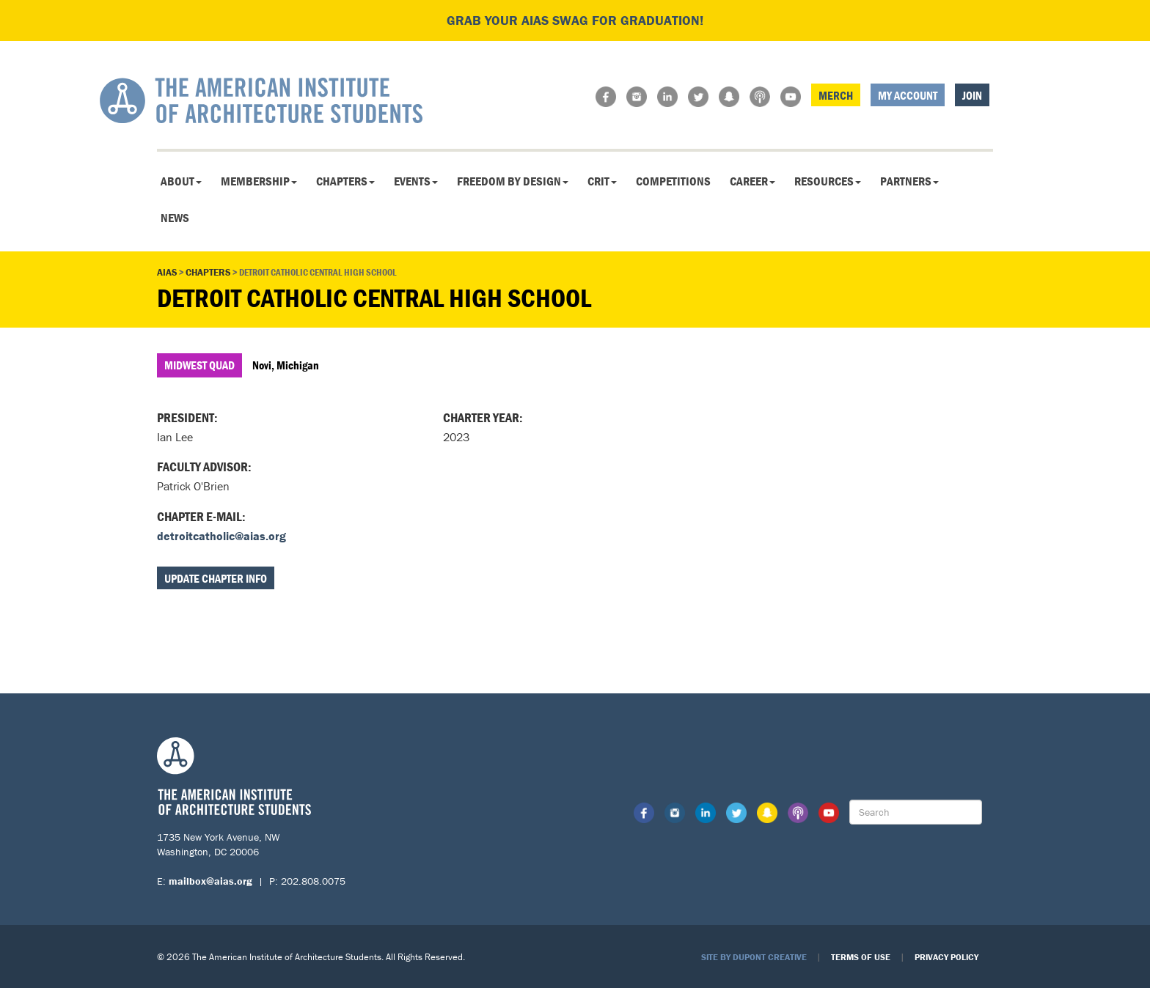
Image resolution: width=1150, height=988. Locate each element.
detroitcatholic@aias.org (221, 535)
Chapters (345, 181)
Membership (259, 181)
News (175, 218)
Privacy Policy (946, 956)
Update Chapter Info (215, 578)
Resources (827, 181)
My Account (907, 95)
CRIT (602, 181)
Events (416, 181)
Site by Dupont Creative (754, 956)
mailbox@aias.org (210, 881)
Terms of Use (860, 956)
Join (972, 95)
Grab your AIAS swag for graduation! (575, 20)
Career (752, 181)
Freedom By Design (512, 181)
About (181, 181)
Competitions (673, 181)
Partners (909, 181)
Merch (835, 95)
